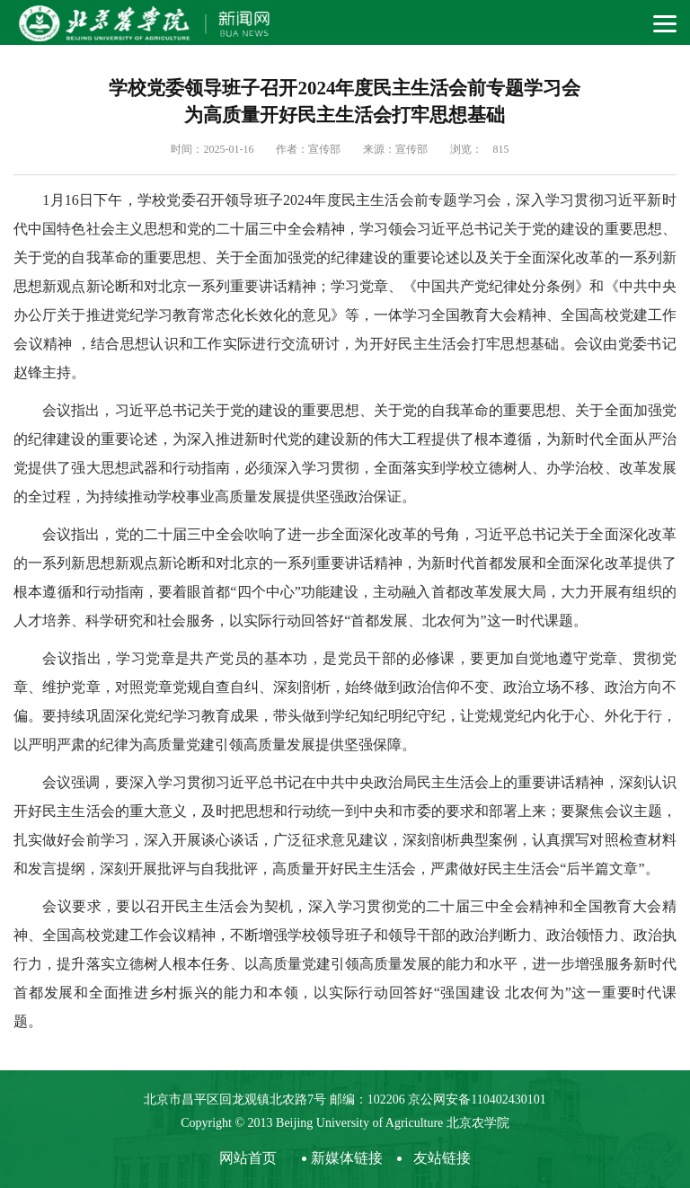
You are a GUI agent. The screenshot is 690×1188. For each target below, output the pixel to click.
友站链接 (442, 1158)
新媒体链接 (347, 1158)
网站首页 (248, 1158)
